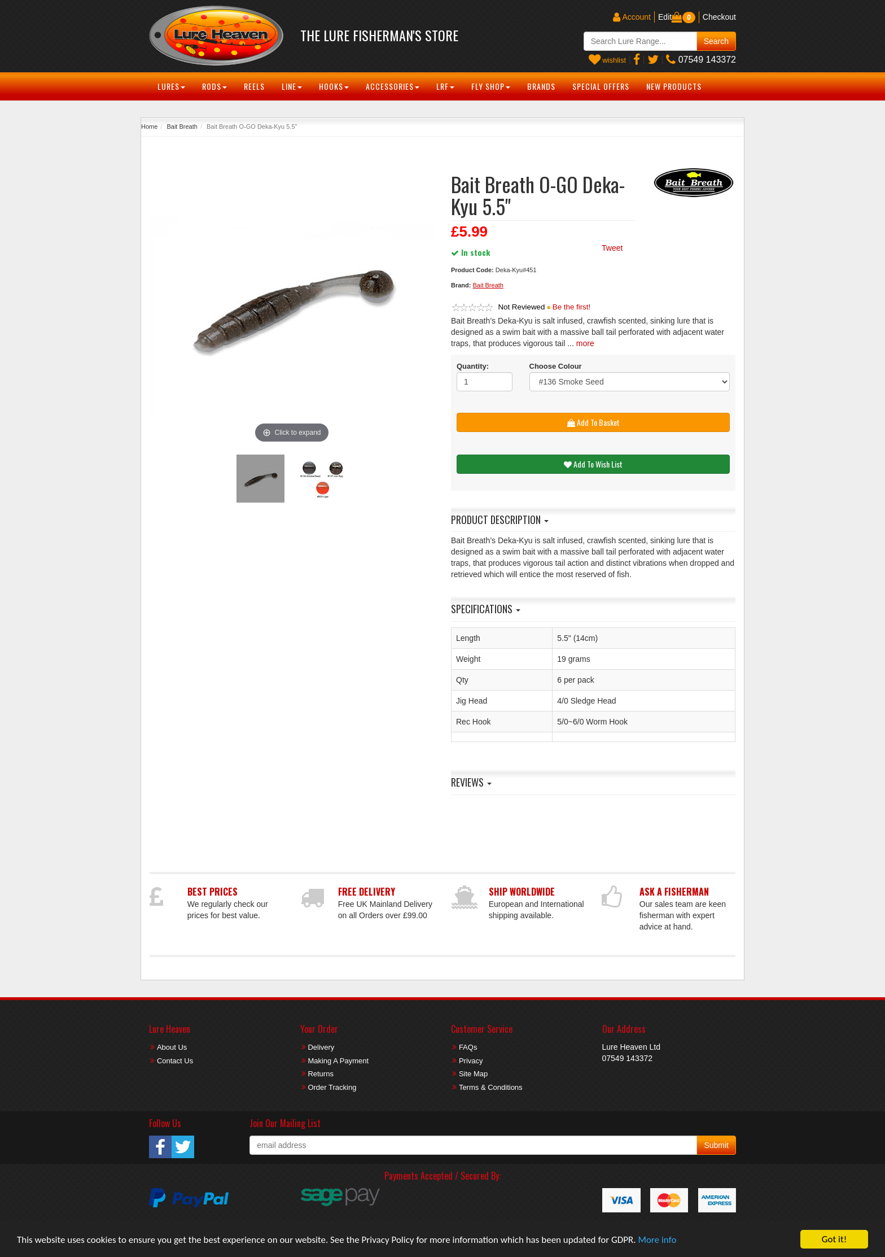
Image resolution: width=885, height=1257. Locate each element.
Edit (665, 16)
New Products (674, 86)
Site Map (473, 1074)
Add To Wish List (593, 464)
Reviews (471, 782)
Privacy (471, 1061)
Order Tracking (332, 1087)
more (585, 343)
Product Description (500, 519)
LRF (445, 86)
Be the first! (571, 307)
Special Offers (600, 86)
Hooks (334, 86)
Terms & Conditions (491, 1087)
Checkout (719, 16)
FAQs (468, 1047)
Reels (254, 86)
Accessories (392, 86)
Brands (541, 86)
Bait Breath (182, 126)
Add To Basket (593, 422)
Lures (171, 86)
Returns (321, 1074)
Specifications (485, 608)
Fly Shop (490, 86)
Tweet (612, 247)
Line (292, 86)
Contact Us (175, 1061)
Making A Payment (338, 1061)
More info (657, 1240)
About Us (172, 1047)
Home (149, 126)
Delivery (321, 1047)
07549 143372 (701, 59)
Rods (214, 86)
